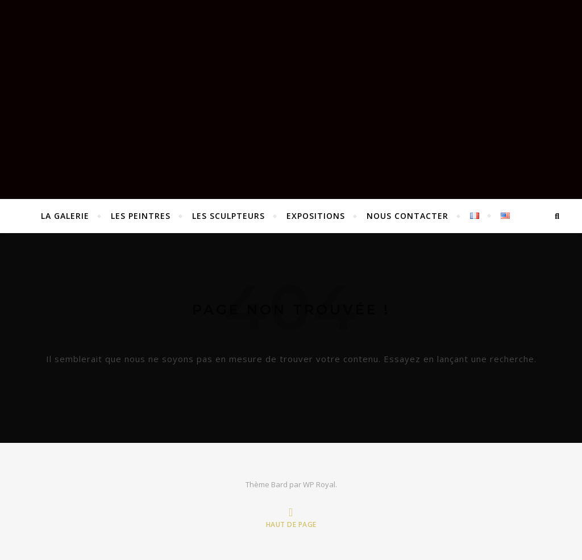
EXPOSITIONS (315, 215)
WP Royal (319, 484)
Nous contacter (407, 215)
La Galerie (65, 215)
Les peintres (141, 215)
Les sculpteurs (228, 215)
